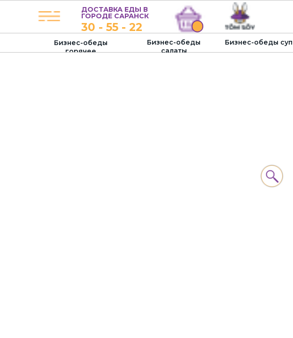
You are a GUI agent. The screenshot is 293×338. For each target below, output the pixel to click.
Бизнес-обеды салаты (173, 46)
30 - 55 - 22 (111, 27)
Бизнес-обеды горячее (81, 46)
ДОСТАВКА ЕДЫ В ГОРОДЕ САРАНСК (115, 12)
